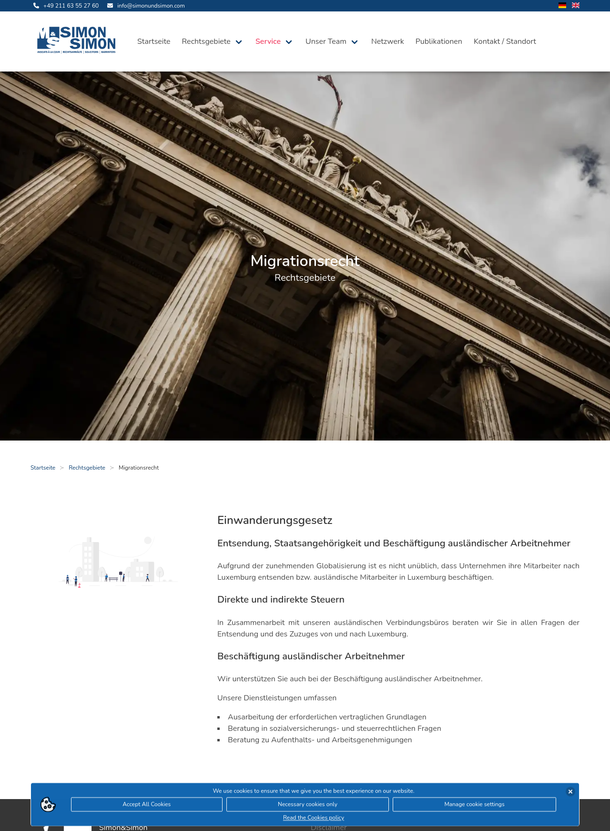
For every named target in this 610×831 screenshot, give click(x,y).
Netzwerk (387, 41)
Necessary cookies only (307, 806)
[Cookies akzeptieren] (570, 793)
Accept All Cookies (146, 806)
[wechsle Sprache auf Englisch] (576, 5)
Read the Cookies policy (313, 819)
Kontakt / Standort (505, 41)
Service (268, 41)
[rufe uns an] (64, 5)
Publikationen (439, 41)
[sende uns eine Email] (144, 5)
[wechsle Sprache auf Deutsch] (562, 5)
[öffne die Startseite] (78, 41)
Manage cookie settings (474, 806)
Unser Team (325, 41)
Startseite (154, 41)
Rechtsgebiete (206, 41)
